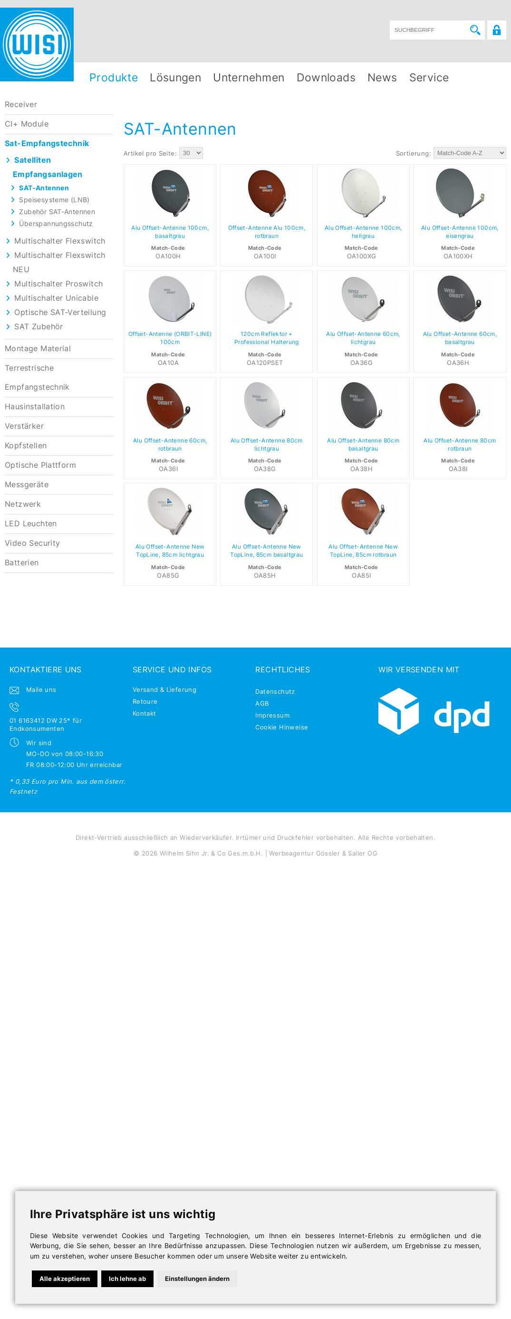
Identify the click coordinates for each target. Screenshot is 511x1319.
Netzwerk (23, 504)
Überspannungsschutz (56, 223)
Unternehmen (248, 77)
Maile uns (41, 689)
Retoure (145, 701)
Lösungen (175, 77)
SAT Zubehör (38, 326)
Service (429, 77)
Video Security (32, 543)
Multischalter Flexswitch (59, 241)
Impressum (272, 715)
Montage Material (38, 348)
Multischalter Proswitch (58, 283)
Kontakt (144, 713)
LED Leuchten (31, 523)
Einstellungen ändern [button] (197, 1278)
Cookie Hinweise (281, 727)
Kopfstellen (26, 445)
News (382, 77)
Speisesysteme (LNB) (54, 200)
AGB (262, 703)
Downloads (326, 77)
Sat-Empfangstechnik (47, 143)
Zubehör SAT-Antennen (57, 211)
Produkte (113, 77)
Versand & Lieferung (164, 689)
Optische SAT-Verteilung (60, 312)
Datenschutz (275, 691)
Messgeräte (26, 484)
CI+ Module (26, 123)
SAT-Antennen (44, 188)
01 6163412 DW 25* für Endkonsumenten (46, 724)
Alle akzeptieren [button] (64, 1278)
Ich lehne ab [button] (127, 1278)
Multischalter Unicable (56, 298)
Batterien (22, 562)
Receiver (21, 104)
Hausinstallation (35, 406)
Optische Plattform (40, 465)
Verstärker (24, 426)
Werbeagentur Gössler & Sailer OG (323, 853)
